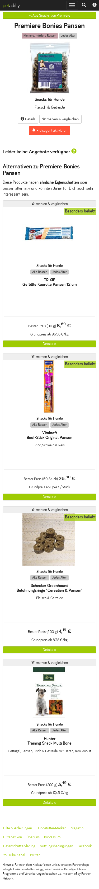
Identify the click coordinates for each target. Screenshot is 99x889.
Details (28, 119)
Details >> (49, 344)
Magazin (77, 828)
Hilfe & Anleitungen (17, 828)
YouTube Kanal (14, 855)
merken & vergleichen (60, 119)
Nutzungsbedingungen (56, 846)
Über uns (33, 837)
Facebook (85, 846)
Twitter (35, 855)
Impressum (52, 837)
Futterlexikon (12, 837)
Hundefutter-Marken (51, 828)
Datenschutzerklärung (19, 846)
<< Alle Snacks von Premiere (49, 15)
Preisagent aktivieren (49, 130)
